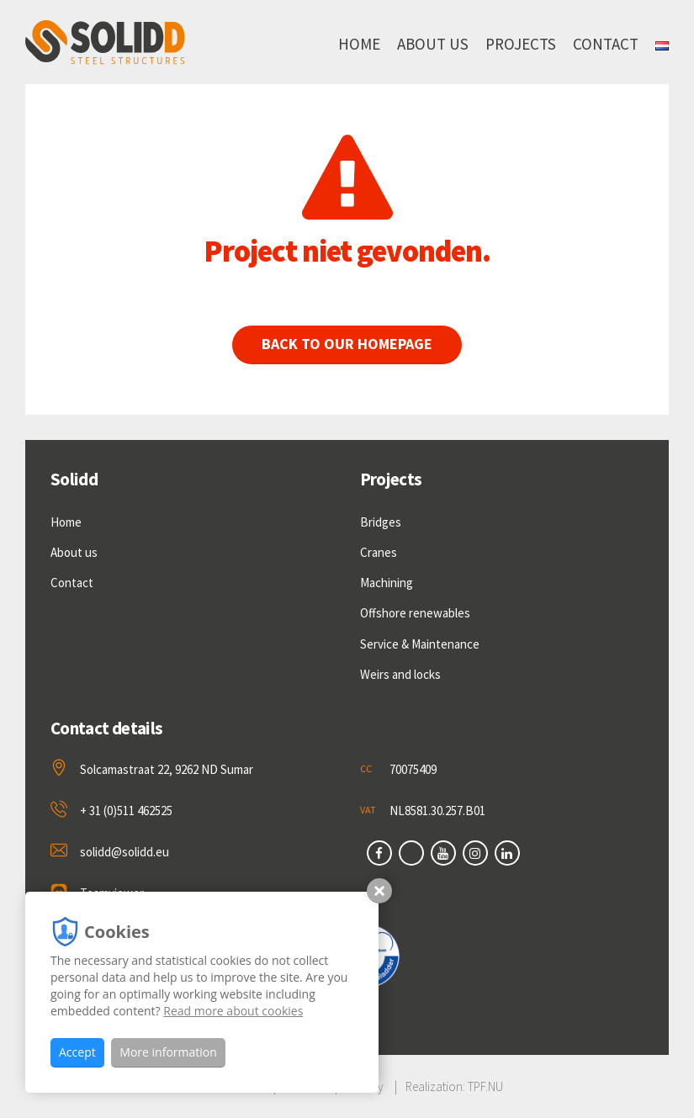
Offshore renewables (415, 613)
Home (359, 44)
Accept (77, 1052)
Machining (386, 583)
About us (433, 44)
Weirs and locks (400, 674)
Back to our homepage (357, 343)
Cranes (378, 552)
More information (167, 1052)
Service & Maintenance (419, 644)
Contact (605, 44)
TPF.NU (485, 1086)
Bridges (380, 522)
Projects (520, 44)
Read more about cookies (233, 1011)
